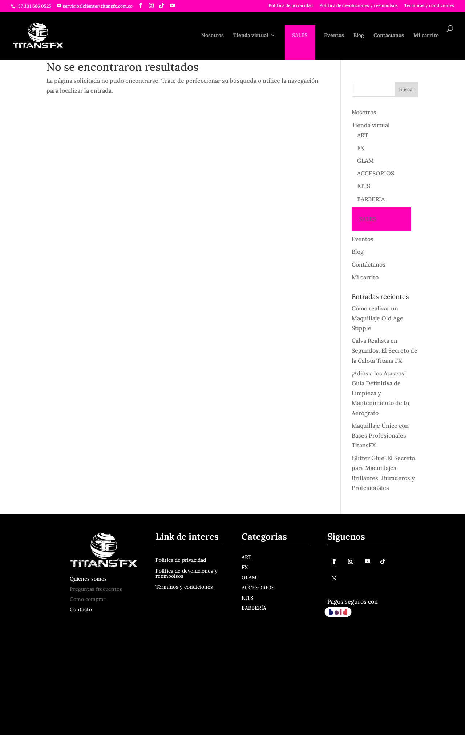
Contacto (81, 609)
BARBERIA (371, 199)
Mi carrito (426, 35)
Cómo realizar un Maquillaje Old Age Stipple (377, 318)
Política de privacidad (290, 5)
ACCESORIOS (375, 173)
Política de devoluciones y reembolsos (358, 5)
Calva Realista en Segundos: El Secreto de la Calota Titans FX (384, 350)
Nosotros (212, 35)
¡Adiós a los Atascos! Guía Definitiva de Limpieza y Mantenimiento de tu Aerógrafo (380, 393)
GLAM (365, 160)
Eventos (334, 35)
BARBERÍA (254, 608)
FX (360, 147)
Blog (358, 35)
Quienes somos (88, 579)
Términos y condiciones (429, 5)
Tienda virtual (250, 35)
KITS (363, 186)
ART (362, 135)
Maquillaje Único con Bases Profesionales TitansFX (380, 435)
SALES (299, 35)
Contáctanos (388, 35)
